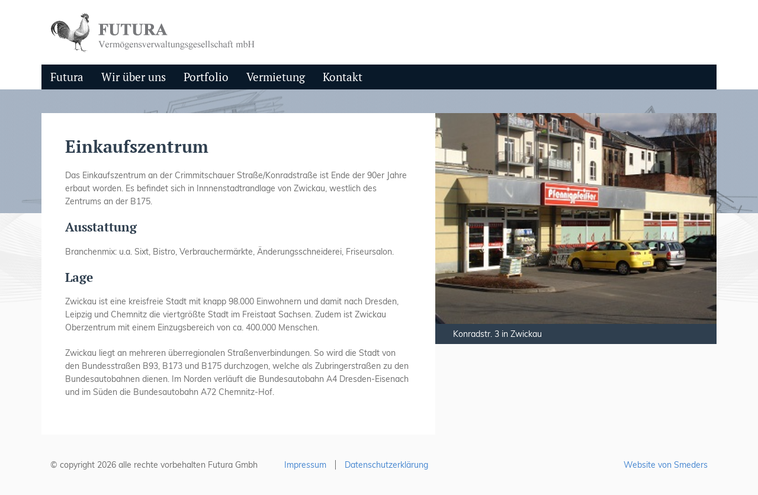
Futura (66, 76)
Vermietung (275, 76)
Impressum (305, 465)
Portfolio (206, 76)
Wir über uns (133, 76)
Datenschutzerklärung (386, 465)
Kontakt (342, 76)
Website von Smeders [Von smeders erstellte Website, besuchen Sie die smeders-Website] (666, 464)
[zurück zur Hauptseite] (155, 31)
